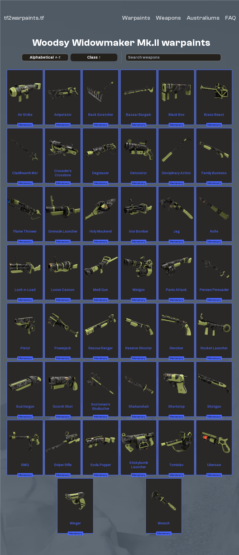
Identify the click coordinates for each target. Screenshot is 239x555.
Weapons (168, 18)
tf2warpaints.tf (24, 18)
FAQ (230, 18)
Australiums (203, 18)
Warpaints (136, 18)
